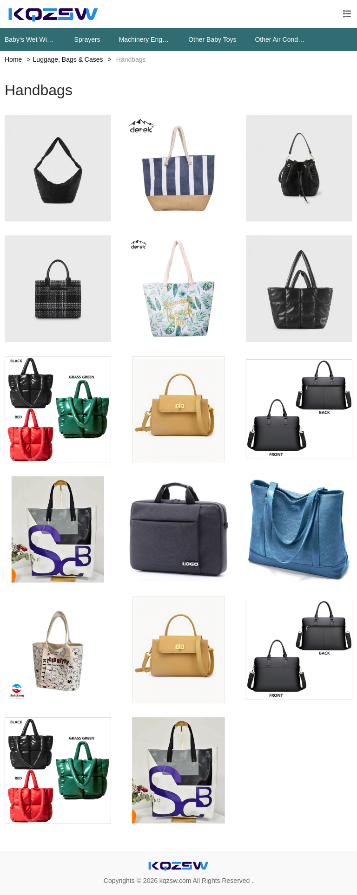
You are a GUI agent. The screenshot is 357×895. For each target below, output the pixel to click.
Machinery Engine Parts (144, 39)
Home (13, 59)
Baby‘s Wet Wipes (30, 39)
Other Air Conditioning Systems (280, 39)
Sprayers (87, 39)
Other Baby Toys (212, 39)
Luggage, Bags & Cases (68, 59)
